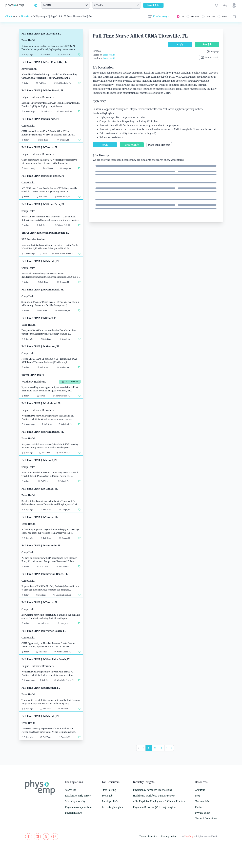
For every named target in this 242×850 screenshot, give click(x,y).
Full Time (195, 16)
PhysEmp (188, 836)
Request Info (132, 144)
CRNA (8, 16)
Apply (180, 44)
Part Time (211, 16)
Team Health (109, 54)
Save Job (207, 44)
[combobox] (65, 5)
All (183, 16)
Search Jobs (153, 5)
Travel (224, 16)
